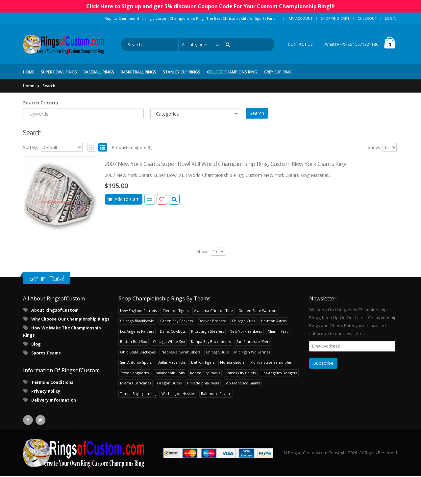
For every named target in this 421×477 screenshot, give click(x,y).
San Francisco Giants (242, 383)
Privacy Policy (45, 392)
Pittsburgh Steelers (207, 331)
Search (48, 86)
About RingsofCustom (55, 311)
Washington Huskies (178, 394)
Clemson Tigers (175, 311)
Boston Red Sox (133, 342)
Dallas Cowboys (173, 331)
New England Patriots (138, 311)
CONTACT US (300, 44)
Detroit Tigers (202, 363)
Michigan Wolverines (252, 352)
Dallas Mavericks (172, 363)
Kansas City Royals (205, 373)
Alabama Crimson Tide (213, 311)
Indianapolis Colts (170, 373)
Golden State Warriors (257, 311)
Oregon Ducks (169, 383)
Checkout (367, 18)
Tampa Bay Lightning (138, 394)
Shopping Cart (335, 18)
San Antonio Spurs (136, 363)
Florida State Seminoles (270, 363)
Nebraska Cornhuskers (180, 352)
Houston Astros (273, 321)
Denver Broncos (212, 321)
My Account (301, 18)
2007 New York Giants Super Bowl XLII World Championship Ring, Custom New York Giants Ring (225, 165)
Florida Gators (232, 363)
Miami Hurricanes (135, 383)
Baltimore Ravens (216, 394)
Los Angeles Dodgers (279, 373)
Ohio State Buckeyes (138, 352)
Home (28, 86)
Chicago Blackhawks (137, 321)
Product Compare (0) (132, 148)
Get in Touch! (47, 279)
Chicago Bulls (217, 352)
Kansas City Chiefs (241, 373)
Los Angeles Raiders (137, 331)
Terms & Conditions (52, 383)
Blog (36, 345)
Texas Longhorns (134, 373)
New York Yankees (246, 331)
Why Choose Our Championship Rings (70, 320)
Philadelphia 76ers (203, 383)
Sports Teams (46, 354)
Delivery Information (53, 401)
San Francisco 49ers (253, 342)
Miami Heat (278, 331)
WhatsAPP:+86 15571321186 (351, 44)
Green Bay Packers (176, 321)
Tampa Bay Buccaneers (211, 342)
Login (390, 18)
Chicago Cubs (243, 321)
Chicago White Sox (169, 342)
